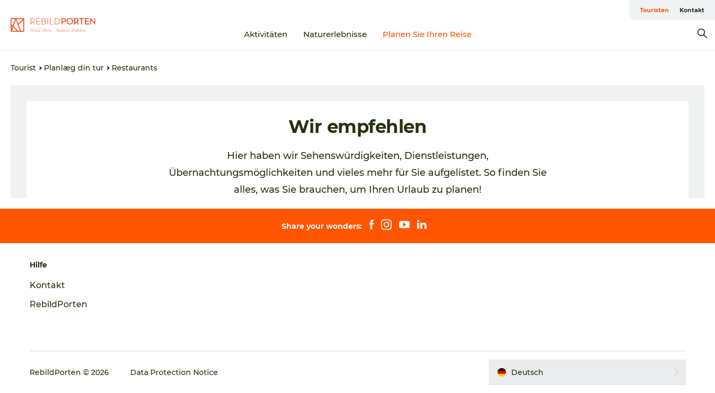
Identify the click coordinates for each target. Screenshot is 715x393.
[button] (587, 372)
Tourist (23, 68)
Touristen (654, 10)
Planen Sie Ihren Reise (427, 34)
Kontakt (692, 10)
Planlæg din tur (74, 68)
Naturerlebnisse (335, 34)
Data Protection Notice (174, 372)
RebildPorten (58, 304)
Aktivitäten (265, 34)
